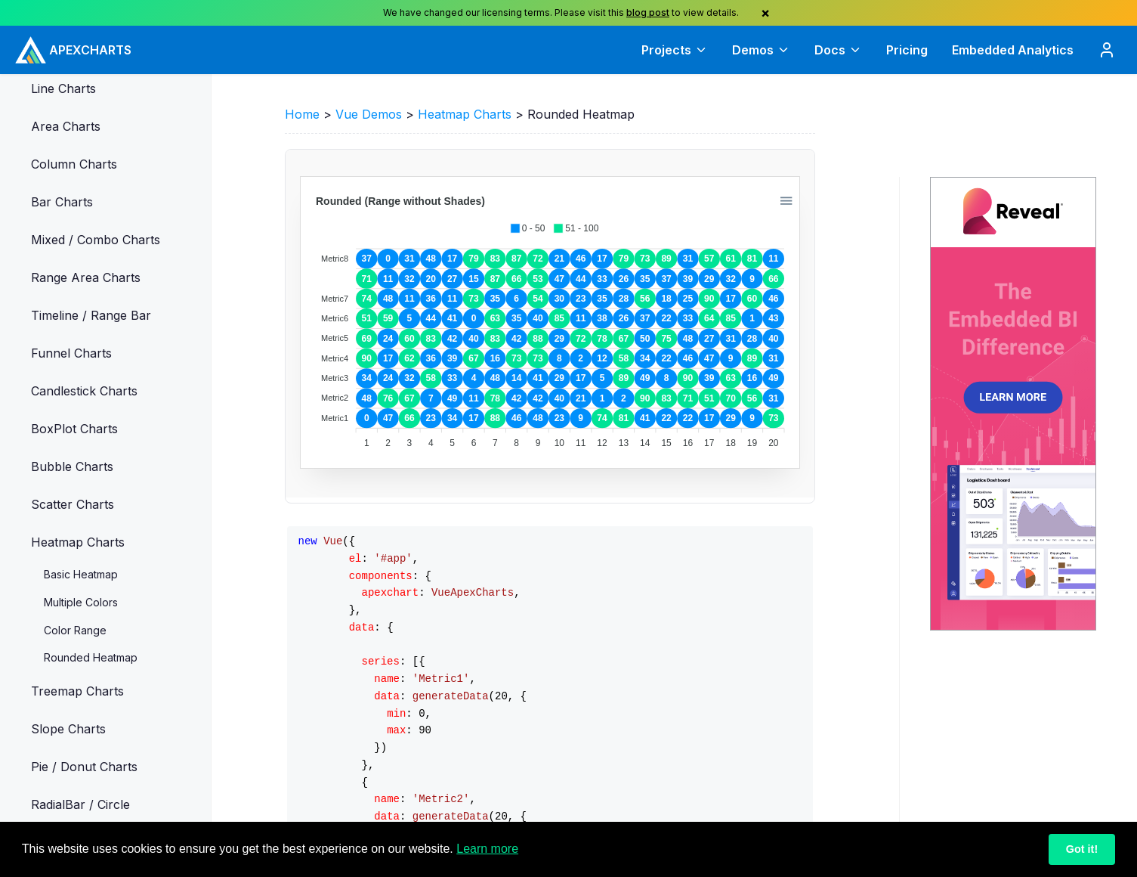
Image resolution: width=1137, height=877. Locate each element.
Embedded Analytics (1013, 49)
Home (302, 114)
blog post (647, 12)
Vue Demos (368, 114)
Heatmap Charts (464, 114)
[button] (181, 88)
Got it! (1082, 849)
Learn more (487, 848)
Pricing (907, 49)
